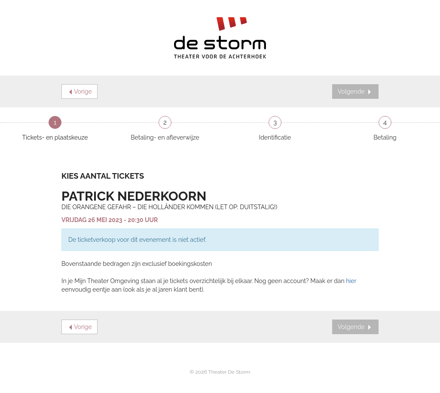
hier (351, 280)
